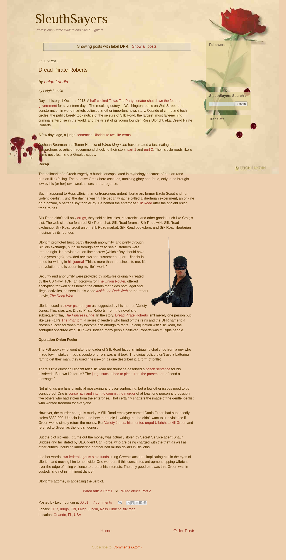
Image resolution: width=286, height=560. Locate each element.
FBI (73, 509)
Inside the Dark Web (112, 291)
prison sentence (158, 369)
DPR (54, 509)
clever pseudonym (77, 306)
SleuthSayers (71, 18)
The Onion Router (111, 281)
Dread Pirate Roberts (63, 70)
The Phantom (71, 320)
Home (105, 530)
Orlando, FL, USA (67, 515)
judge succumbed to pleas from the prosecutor (127, 374)
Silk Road (144, 203)
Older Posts (184, 530)
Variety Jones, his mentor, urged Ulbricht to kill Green (145, 423)
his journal (76, 262)
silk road (129, 509)
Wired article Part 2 (136, 491)
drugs (81, 218)
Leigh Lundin (88, 509)
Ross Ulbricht (110, 509)
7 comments (102, 502)
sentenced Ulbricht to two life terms (103, 135)
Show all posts (144, 46)
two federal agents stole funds (85, 457)
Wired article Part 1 (98, 491)
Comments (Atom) (127, 547)
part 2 (148, 149)
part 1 (131, 149)
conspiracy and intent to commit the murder (102, 393)
